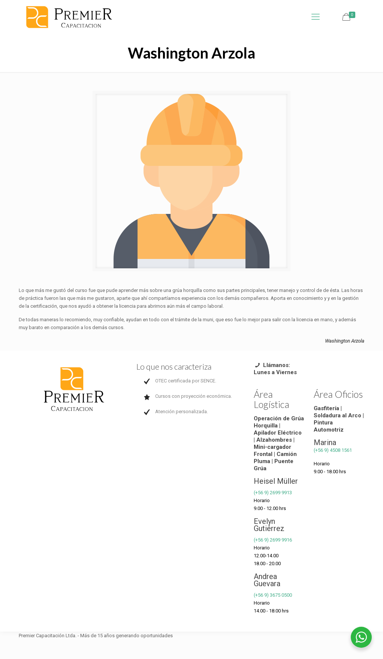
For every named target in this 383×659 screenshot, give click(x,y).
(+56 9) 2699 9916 (273, 540)
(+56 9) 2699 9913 (273, 492)
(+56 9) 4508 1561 (333, 450)
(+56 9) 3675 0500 (273, 595)
